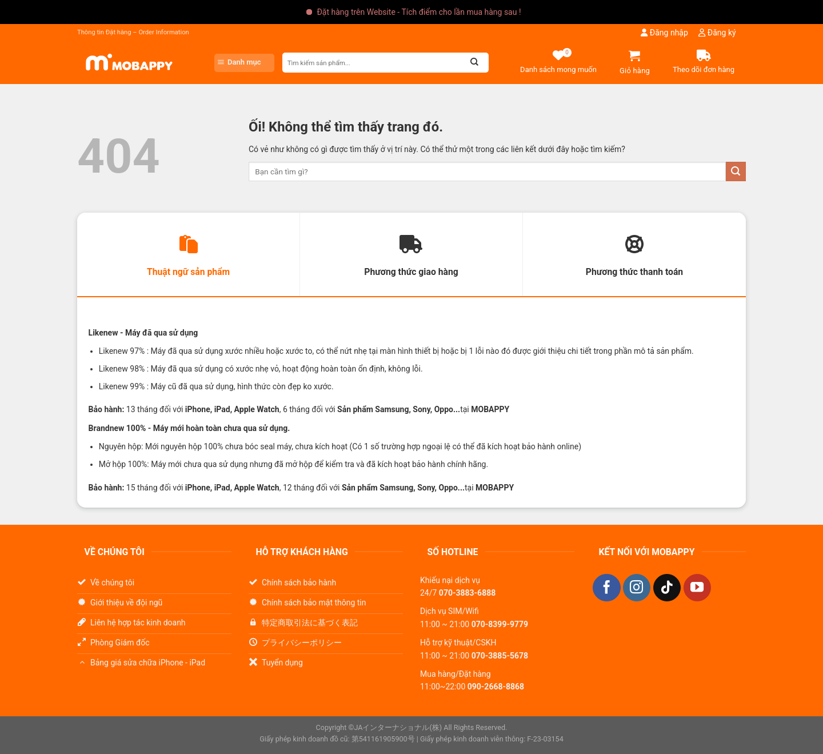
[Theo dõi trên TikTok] (667, 588)
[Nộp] (736, 172)
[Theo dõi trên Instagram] (636, 588)
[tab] (188, 255)
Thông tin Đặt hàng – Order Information (133, 32)
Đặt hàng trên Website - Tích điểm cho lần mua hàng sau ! (419, 12)
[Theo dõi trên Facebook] (606, 588)
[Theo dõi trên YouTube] (697, 588)
